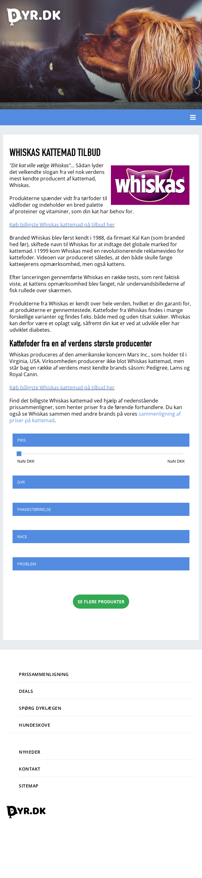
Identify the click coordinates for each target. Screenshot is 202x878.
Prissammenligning (44, 674)
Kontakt (30, 769)
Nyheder (30, 752)
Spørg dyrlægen (40, 708)
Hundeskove (34, 725)
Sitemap (29, 786)
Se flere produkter (101, 602)
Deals (26, 691)
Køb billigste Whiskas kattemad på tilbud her (62, 224)
